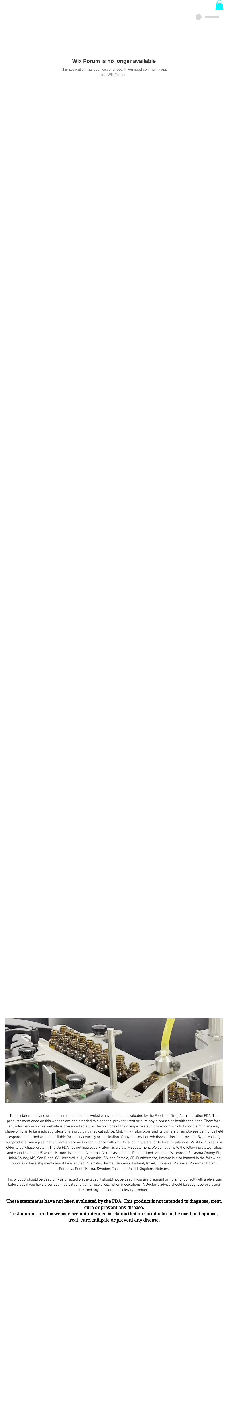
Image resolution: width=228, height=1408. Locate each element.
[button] (219, 5)
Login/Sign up (113, 11)
